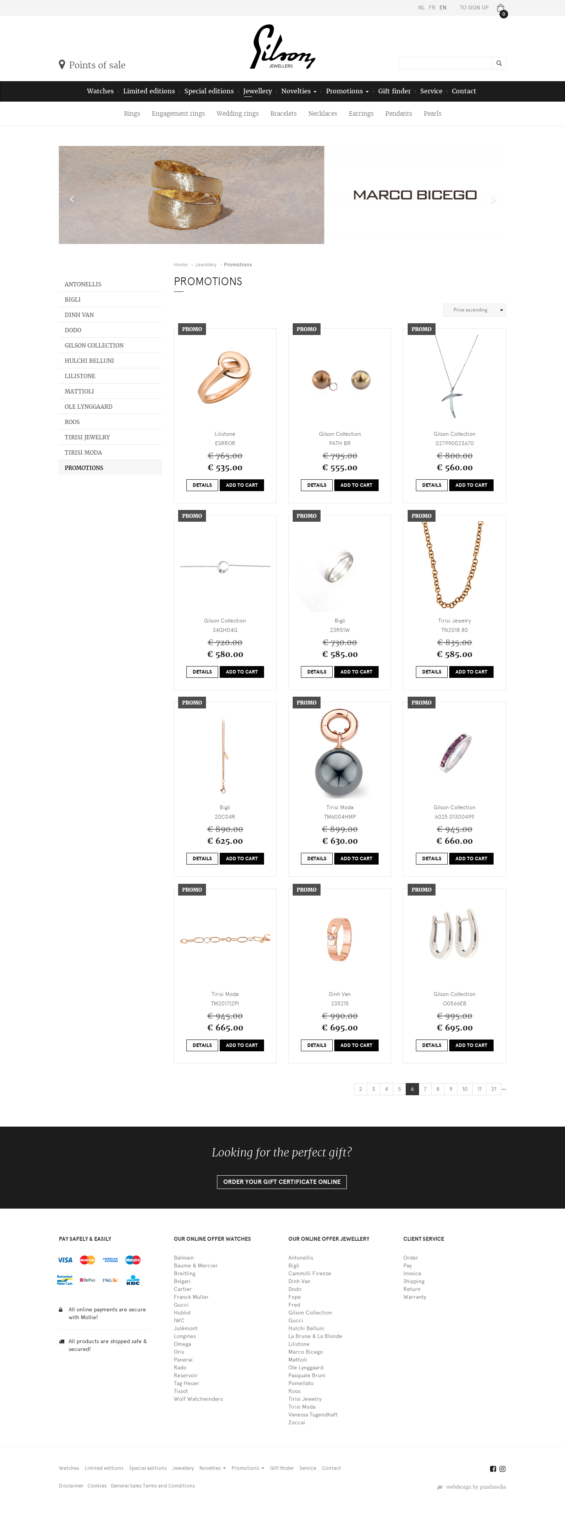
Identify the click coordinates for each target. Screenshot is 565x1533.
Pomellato (300, 1383)
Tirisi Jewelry (87, 437)
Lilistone (80, 376)
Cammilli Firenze (309, 1273)
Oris (179, 1352)
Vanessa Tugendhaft (312, 1414)
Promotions (84, 468)
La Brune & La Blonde (315, 1336)
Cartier (183, 1289)
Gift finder (394, 91)
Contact (464, 91)
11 (479, 1089)
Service (431, 91)
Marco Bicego (305, 1352)
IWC (179, 1320)
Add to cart (242, 485)
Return (412, 1289)
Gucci (181, 1305)
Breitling (184, 1273)
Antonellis (83, 284)
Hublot (182, 1312)
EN (443, 7)
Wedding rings (238, 113)
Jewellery (257, 91)
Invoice (412, 1273)
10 (465, 1089)
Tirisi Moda (83, 452)
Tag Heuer (186, 1383)
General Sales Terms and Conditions (153, 1486)
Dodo (73, 330)
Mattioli (79, 391)
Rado (180, 1367)
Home (181, 265)
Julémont (185, 1328)
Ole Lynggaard (89, 406)
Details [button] (202, 485)
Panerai (183, 1359)
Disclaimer (71, 1486)
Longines (185, 1336)
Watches (100, 91)
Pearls (432, 113)
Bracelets (283, 113)
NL (421, 7)
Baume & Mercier (196, 1265)
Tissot (181, 1391)
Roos (72, 422)
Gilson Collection (94, 345)
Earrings (361, 113)
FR (432, 7)
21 (493, 1089)
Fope (294, 1297)
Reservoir (186, 1375)
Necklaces (322, 113)
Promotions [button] (347, 91)
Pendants (398, 113)
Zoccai (296, 1422)
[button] (70, 195)
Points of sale (92, 65)
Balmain (184, 1257)
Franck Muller (191, 1297)
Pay (407, 1265)
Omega (182, 1344)
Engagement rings (178, 113)
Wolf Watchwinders (198, 1399)
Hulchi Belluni (89, 360)
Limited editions (149, 91)
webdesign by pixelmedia (471, 1487)
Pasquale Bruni (307, 1375)
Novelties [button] (299, 91)
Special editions (209, 91)
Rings (132, 113)
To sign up (474, 7)
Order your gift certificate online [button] (282, 1182)
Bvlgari (182, 1281)
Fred (294, 1305)
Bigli (73, 299)
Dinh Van (79, 315)
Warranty (414, 1297)
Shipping (414, 1281)
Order (410, 1257)
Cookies (97, 1486)
